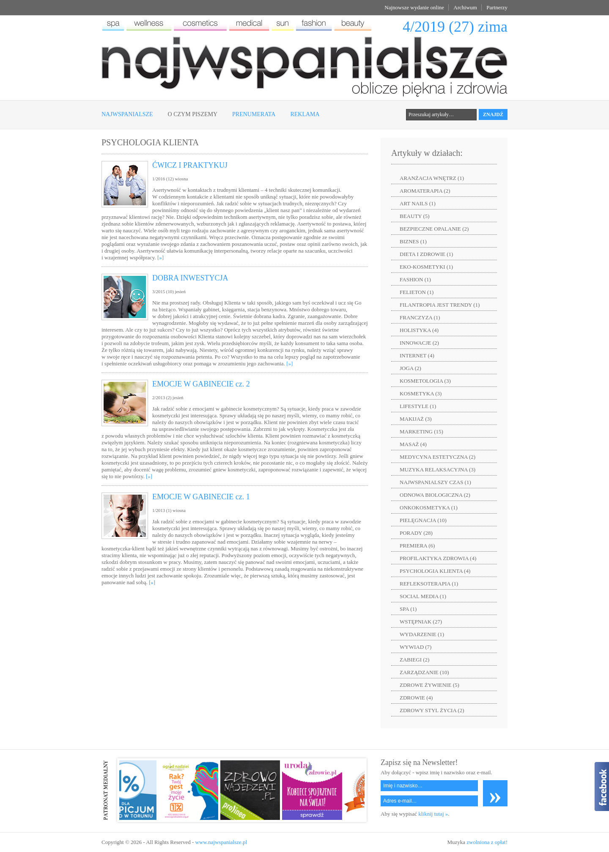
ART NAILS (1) (418, 203)
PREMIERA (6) (417, 545)
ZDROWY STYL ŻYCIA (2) (432, 710)
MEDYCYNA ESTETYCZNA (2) (437, 457)
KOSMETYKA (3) (421, 393)
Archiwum (465, 7)
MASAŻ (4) (413, 444)
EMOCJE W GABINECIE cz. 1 (201, 497)
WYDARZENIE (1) (422, 634)
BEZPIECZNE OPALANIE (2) (434, 229)
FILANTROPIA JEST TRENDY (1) (440, 305)
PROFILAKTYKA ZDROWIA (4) (438, 558)
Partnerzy (497, 7)
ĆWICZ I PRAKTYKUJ (190, 165)
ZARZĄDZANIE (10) (424, 672)
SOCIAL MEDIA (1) (423, 596)
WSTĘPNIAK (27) (421, 621)
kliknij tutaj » (433, 814)
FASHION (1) (415, 279)
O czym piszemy (192, 114)
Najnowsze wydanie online (414, 7)
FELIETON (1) (416, 292)
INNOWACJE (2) (419, 343)
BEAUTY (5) (415, 216)
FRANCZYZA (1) (420, 317)
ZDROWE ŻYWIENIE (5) (429, 685)
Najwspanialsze (127, 114)
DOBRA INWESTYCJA (190, 278)
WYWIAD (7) (415, 647)
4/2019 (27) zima (455, 26)
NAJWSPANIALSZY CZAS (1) (435, 482)
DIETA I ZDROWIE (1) (426, 254)
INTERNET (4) (417, 355)
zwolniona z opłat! (487, 842)
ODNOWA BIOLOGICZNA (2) (435, 495)
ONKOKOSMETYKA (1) (429, 507)
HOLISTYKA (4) (419, 330)
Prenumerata (253, 114)
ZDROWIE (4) (416, 697)
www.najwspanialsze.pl (221, 842)
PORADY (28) (416, 533)
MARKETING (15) (421, 431)
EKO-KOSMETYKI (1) (426, 267)
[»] (160, 257)
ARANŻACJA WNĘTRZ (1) (432, 178)
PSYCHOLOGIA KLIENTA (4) (435, 571)
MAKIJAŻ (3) (415, 419)
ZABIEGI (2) (414, 659)
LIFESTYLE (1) (418, 406)
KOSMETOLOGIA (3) (425, 381)
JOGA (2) (410, 368)
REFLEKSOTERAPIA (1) (429, 583)
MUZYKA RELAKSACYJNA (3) (437, 469)
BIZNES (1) (413, 241)
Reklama (304, 114)
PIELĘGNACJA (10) (423, 520)
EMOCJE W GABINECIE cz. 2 (201, 384)
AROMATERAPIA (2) (425, 191)
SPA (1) (408, 609)
